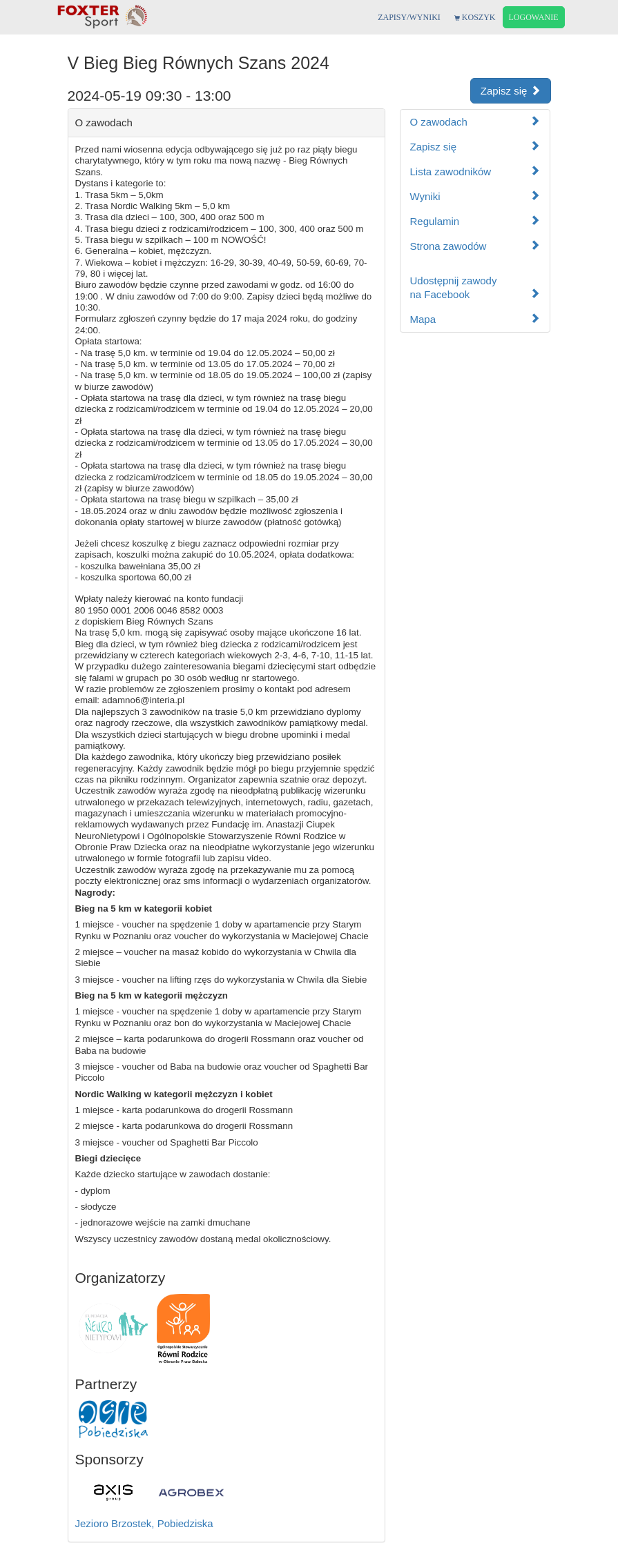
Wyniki (475, 196)
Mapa (475, 319)
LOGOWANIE (534, 17)
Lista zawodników (475, 171)
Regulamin (475, 221)
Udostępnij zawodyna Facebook (475, 287)
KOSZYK (475, 17)
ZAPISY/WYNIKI (409, 17)
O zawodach (475, 122)
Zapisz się (511, 91)
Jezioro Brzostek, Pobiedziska (144, 1523)
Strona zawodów (475, 246)
